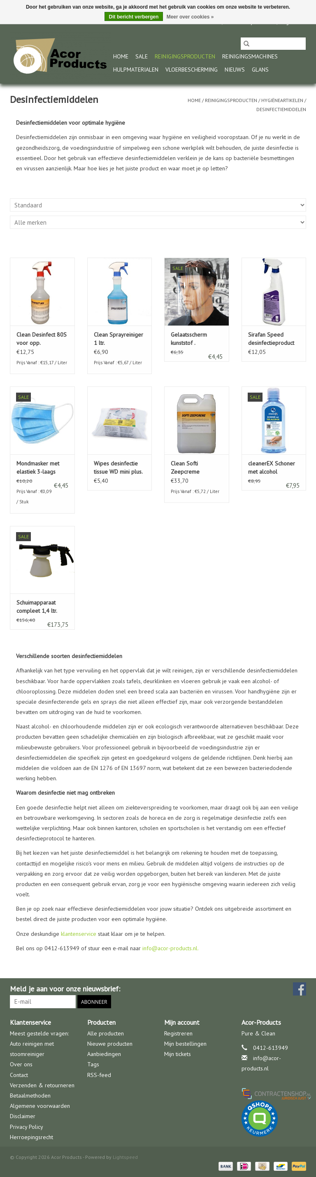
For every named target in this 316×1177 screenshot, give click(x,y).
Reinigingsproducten (185, 56)
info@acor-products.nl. (170, 948)
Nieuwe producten (109, 1043)
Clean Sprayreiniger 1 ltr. (118, 339)
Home (120, 56)
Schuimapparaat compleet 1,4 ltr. (36, 606)
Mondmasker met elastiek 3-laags (37, 467)
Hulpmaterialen (135, 69)
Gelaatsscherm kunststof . (189, 339)
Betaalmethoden (30, 1095)
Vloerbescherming (191, 69)
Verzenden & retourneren (42, 1085)
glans (260, 69)
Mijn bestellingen (185, 1043)
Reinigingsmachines (250, 56)
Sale (141, 56)
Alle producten (105, 1033)
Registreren (178, 1033)
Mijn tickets (177, 1054)
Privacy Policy (26, 1126)
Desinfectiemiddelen (281, 109)
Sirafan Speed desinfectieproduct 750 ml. (271, 339)
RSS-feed (99, 1075)
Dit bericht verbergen (134, 17)
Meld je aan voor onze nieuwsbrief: (65, 988)
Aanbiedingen (104, 1054)
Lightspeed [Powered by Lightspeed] (125, 1157)
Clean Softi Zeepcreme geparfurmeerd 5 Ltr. (192, 468)
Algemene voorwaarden (40, 1106)
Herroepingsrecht (31, 1137)
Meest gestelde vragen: (39, 1033)
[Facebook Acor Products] (299, 989)
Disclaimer (22, 1116)
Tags (93, 1064)
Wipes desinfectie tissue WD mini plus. (118, 467)
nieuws (235, 69)
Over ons (21, 1064)
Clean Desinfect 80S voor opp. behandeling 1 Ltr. (41, 339)
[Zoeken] (273, 43)
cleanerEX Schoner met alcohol (271, 467)
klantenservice (78, 933)
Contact (19, 1075)
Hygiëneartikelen (282, 100)
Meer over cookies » (190, 17)
